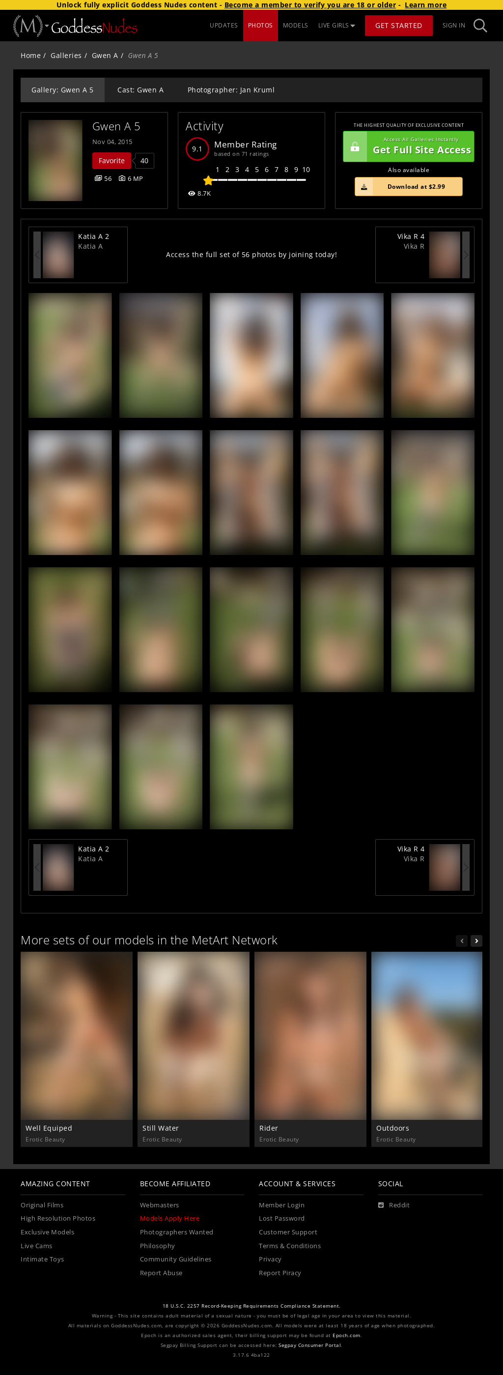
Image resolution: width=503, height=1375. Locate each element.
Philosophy (157, 1246)
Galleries (66, 55)
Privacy (270, 1259)
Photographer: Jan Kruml (231, 89)
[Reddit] (394, 1205)
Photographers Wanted (177, 1232)
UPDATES (224, 25)
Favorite (112, 160)
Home (31, 55)
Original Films (42, 1205)
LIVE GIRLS (337, 25)
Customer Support (288, 1232)
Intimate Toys (42, 1259)
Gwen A (105, 55)
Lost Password (282, 1218)
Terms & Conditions (290, 1246)
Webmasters (159, 1205)
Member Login (282, 1205)
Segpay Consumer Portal (310, 1345)
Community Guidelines (176, 1259)
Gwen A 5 (116, 126)
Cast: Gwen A (140, 89)
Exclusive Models (47, 1232)
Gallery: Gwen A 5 (62, 89)
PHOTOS (260, 25)
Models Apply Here (170, 1218)
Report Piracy (280, 1273)
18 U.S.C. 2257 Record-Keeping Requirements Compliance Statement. (252, 1306)
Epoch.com (347, 1335)
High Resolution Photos (58, 1218)
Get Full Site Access (407, 146)
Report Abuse (161, 1273)
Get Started (398, 25)
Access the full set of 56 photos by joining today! (251, 254)
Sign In (454, 25)
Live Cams (37, 1246)
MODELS (295, 25)
